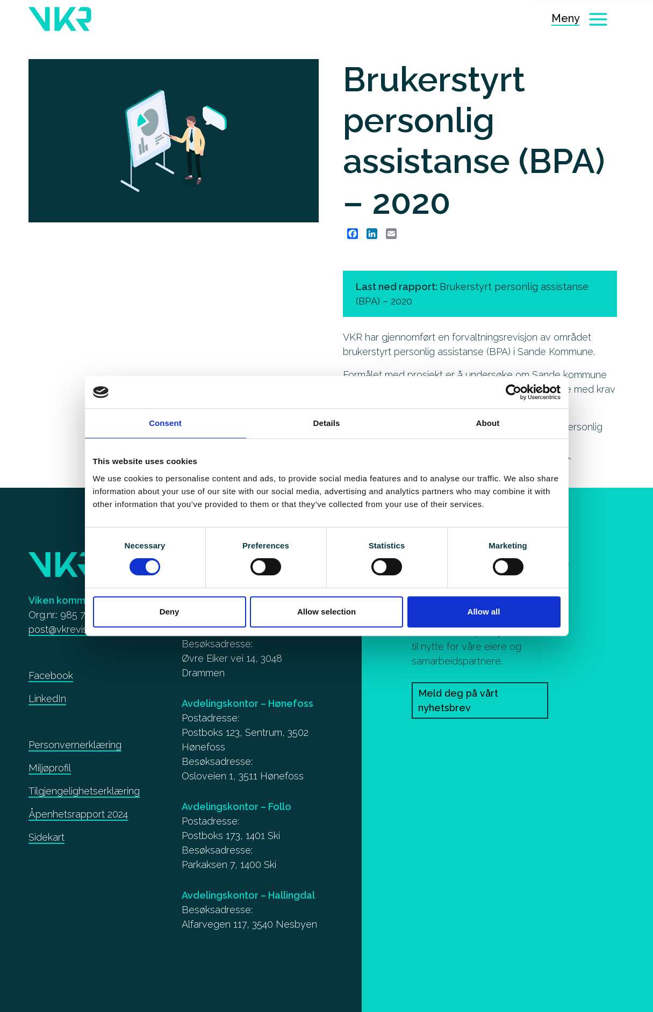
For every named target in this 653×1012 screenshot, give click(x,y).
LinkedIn (47, 698)
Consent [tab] (165, 423)
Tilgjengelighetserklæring (84, 791)
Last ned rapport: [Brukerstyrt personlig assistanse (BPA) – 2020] (472, 294)
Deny (170, 611)
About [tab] (488, 423)
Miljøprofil (49, 768)
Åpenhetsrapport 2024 (78, 814)
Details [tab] (326, 423)
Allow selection (326, 611)
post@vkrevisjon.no (70, 629)
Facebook (50, 675)
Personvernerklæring (74, 744)
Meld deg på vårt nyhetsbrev (458, 700)
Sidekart (46, 837)
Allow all (484, 611)
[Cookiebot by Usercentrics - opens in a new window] (514, 392)
